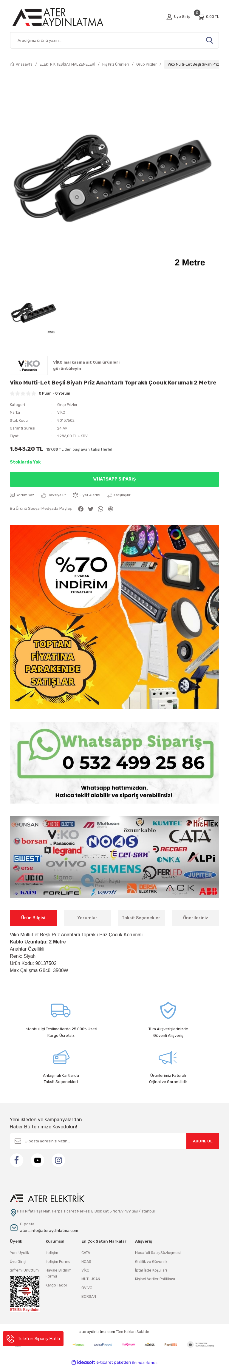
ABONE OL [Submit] (203, 1141)
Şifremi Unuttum (24, 1270)
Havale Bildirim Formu (59, 1273)
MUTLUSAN (90, 1279)
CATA (85, 1253)
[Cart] (208, 17)
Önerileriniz (195, 917)
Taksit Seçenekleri (142, 917)
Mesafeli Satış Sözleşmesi (158, 1253)
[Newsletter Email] (114, 1141)
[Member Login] (178, 17)
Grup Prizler (67, 404)
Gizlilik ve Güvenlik (151, 1261)
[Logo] (65, 16)
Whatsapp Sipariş (114, 479)
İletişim (52, 1253)
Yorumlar (87, 917)
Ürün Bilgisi (33, 917)
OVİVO (86, 1288)
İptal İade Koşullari (151, 1270)
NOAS (86, 1261)
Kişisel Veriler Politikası (155, 1279)
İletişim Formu (58, 1261)
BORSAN (88, 1296)
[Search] (114, 40)
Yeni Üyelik (19, 1253)
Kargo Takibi (56, 1285)
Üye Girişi (18, 1261)
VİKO (61, 412)
